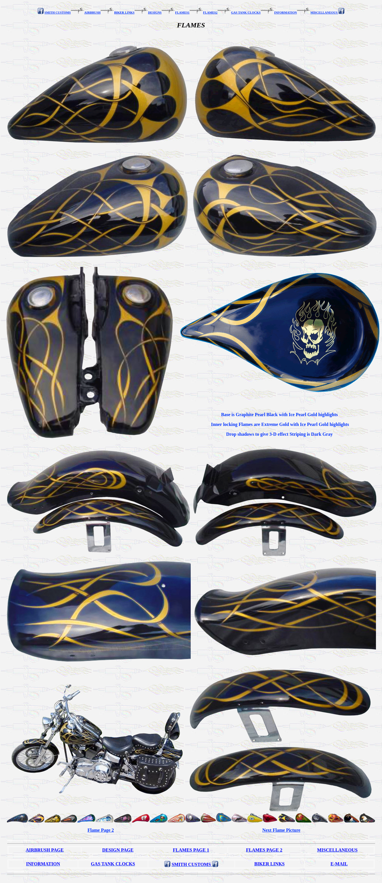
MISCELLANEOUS (324, 12)
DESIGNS (155, 12)
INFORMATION (285, 12)
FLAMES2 (210, 12)
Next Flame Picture (281, 830)
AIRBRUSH (92, 12)
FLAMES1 (182, 12)
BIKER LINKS (124, 12)
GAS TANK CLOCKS (246, 12)
